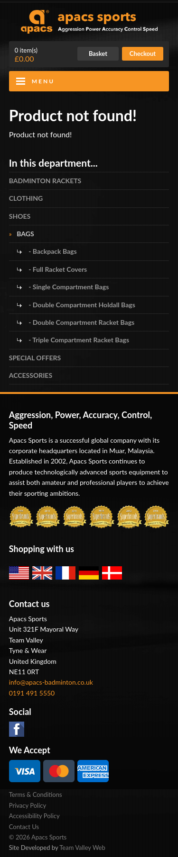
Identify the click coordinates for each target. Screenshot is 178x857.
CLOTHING (26, 198)
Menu (43, 81)
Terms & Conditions (35, 794)
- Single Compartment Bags (68, 287)
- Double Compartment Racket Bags (80, 322)
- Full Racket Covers (57, 269)
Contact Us (24, 826)
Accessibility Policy (34, 816)
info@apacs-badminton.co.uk (51, 682)
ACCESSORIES (30, 375)
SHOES (20, 216)
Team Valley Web (82, 847)
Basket (98, 53)
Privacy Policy (27, 805)
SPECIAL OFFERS (35, 358)
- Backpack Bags (52, 251)
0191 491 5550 (32, 693)
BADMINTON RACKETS (45, 181)
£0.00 (26, 54)
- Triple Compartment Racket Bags (78, 340)
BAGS (25, 234)
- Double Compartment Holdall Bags (81, 305)
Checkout (143, 53)
